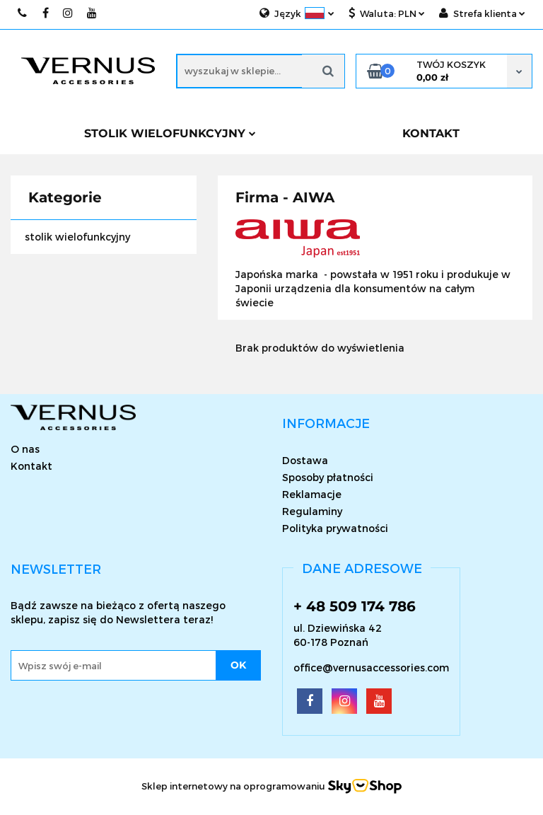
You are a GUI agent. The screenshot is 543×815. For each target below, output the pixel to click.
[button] (326, 423)
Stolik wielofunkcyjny (170, 133)
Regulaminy (312, 511)
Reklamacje (311, 494)
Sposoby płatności (327, 477)
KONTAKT (431, 133)
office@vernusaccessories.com (371, 667)
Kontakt (31, 466)
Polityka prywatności (335, 528)
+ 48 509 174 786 (354, 606)
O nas (25, 449)
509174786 (23, 13)
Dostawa (305, 460)
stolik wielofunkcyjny (77, 237)
